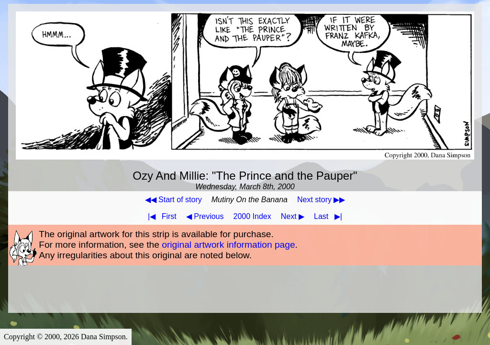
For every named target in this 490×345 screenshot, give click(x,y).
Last (330, 216)
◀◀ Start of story (173, 200)
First (160, 216)
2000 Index (252, 216)
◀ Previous (205, 216)
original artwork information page (228, 245)
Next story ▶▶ (321, 200)
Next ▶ (292, 216)
